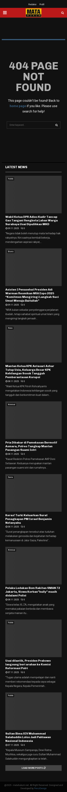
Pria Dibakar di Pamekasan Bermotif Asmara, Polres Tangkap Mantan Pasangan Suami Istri (31, 446)
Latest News (16, 167)
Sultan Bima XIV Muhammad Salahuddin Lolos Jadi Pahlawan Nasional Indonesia (28, 737)
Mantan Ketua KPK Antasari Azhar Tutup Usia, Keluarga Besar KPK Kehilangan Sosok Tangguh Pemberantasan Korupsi (29, 371)
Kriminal (11, 404)
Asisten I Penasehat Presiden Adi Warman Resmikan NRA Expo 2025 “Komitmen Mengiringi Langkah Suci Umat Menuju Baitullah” (32, 295)
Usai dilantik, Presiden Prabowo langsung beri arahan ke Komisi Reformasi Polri (28, 664)
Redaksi (32, 4)
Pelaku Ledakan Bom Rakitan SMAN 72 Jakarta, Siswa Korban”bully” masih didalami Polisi (32, 591)
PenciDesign (40, 788)
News (10, 328)
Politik (10, 179)
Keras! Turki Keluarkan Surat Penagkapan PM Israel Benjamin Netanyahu (28, 518)
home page (18, 106)
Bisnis (11, 252)
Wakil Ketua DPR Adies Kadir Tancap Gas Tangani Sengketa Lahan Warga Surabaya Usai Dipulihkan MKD (31, 220)
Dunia (10, 477)
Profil (41, 4)
